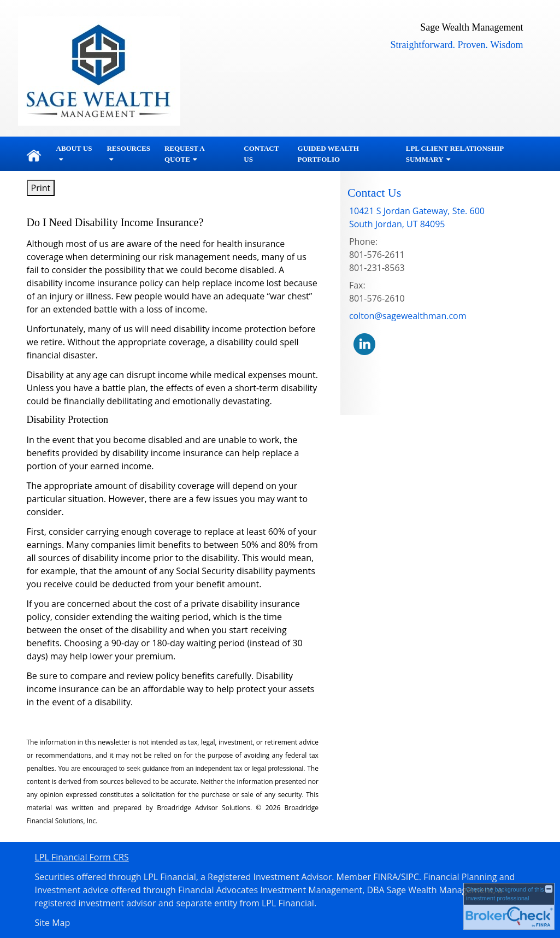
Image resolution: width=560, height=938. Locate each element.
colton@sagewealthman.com (408, 316)
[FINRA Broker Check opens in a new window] (509, 906)
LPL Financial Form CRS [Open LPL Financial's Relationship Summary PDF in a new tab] (82, 857)
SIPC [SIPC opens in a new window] (410, 877)
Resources (128, 148)
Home (34, 154)
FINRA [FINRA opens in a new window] (385, 877)
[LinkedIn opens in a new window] (364, 344)
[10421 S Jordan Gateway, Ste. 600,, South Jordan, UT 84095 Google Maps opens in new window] (417, 217)
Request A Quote (184, 153)
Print (41, 188)
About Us (74, 148)
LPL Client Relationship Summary (455, 153)
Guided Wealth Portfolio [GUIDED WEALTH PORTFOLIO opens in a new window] (328, 153)
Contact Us (261, 153)
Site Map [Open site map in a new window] (52, 923)
